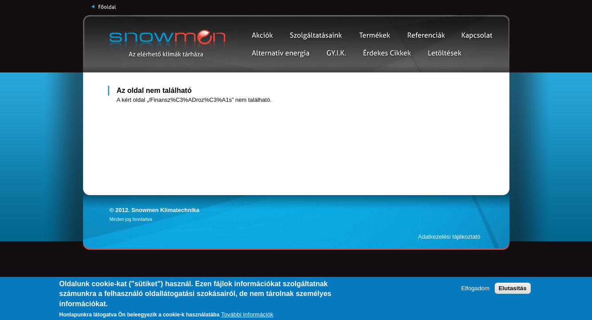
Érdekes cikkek (387, 53)
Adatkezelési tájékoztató (449, 236)
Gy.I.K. (336, 53)
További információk (247, 314)
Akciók (263, 35)
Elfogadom (475, 288)
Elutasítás (513, 288)
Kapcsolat (477, 35)
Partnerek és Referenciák (426, 35)
